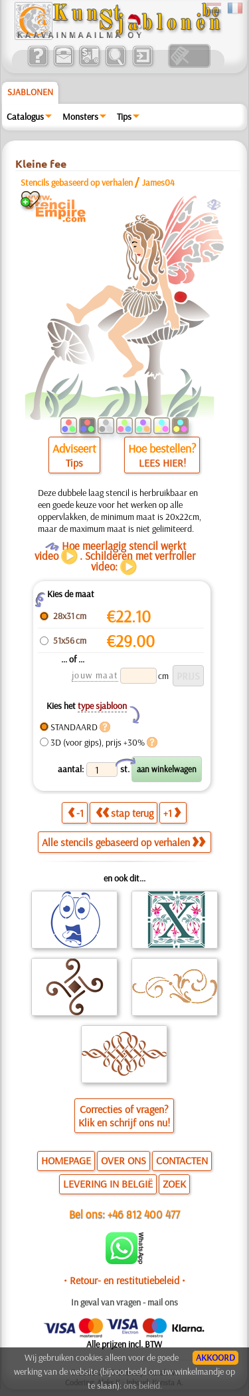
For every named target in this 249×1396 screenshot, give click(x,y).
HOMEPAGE (66, 1160)
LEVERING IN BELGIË (108, 1183)
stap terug (124, 812)
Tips (124, 116)
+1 (172, 812)
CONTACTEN (182, 1160)
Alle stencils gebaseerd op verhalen (123, 842)
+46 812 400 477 (144, 1214)
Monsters (80, 116)
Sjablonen (30, 92)
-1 (76, 812)
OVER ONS (123, 1160)
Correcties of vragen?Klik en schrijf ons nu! (124, 1115)
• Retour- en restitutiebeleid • (124, 1280)
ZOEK (174, 1183)
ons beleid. (143, 1385)
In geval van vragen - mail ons (124, 1302)
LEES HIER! (162, 462)
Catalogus (25, 116)
